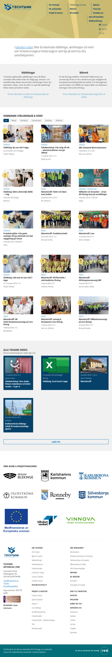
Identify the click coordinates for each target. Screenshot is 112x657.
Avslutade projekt (37, 628)
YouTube (72, 624)
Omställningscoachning (38, 612)
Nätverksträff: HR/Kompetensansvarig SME (94, 264)
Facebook (73, 616)
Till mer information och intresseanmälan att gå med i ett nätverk (84, 95)
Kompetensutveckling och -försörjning (81, 556)
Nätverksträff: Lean (94, 219)
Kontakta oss (98, 12)
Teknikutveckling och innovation (79, 560)
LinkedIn (72, 620)
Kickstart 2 (35, 603)
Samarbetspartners (37, 564)
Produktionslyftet (37, 616)
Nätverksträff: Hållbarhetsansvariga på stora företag (94, 305)
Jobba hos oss (76, 603)
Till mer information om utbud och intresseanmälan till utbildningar (28, 95)
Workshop (59, 120)
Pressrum (97, 8)
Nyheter (96, 4)
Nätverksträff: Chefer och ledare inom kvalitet (56, 178)
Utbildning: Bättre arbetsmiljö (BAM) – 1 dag (18, 178)
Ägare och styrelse (37, 556)
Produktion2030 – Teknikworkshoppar (43, 620)
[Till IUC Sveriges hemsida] (92, 650)
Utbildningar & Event (78, 4)
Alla (6, 120)
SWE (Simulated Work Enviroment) (94, 134)
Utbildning (48, 120)
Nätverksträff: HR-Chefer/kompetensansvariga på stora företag (18, 305)
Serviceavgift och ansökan (77, 585)
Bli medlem (74, 12)
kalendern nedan (24, 47)
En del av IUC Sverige (38, 572)
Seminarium (24, 120)
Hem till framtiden (96, 16)
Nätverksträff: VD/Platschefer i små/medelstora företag (56, 264)
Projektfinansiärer (37, 568)
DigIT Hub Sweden (37, 599)
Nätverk (73, 8)
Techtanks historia (37, 581)
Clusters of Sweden (37, 576)
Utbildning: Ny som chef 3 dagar (18, 134)
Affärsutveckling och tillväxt (78, 564)
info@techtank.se (10, 580)
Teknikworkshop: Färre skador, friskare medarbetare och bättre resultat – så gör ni (18, 373)
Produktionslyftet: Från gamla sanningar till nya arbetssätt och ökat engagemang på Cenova (18, 219)
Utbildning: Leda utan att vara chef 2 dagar (18, 264)
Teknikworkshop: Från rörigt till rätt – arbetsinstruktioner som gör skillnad (56, 134)
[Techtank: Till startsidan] (17, 7)
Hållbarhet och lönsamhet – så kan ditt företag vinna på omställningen (94, 178)
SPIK (33, 624)
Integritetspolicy (39, 585)
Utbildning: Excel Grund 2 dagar (56, 373)
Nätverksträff (94, 373)
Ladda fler (56, 441)
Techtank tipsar (36, 120)
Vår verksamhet (55, 8)
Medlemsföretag (95, 20)
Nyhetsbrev (73, 632)
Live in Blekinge (36, 608)
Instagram (73, 628)
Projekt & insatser (56, 12)
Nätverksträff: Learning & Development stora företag (56, 305)
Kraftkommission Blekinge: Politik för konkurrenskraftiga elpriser (18, 415)
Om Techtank (54, 4)
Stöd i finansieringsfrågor (77, 568)
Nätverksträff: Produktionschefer (56, 219)
